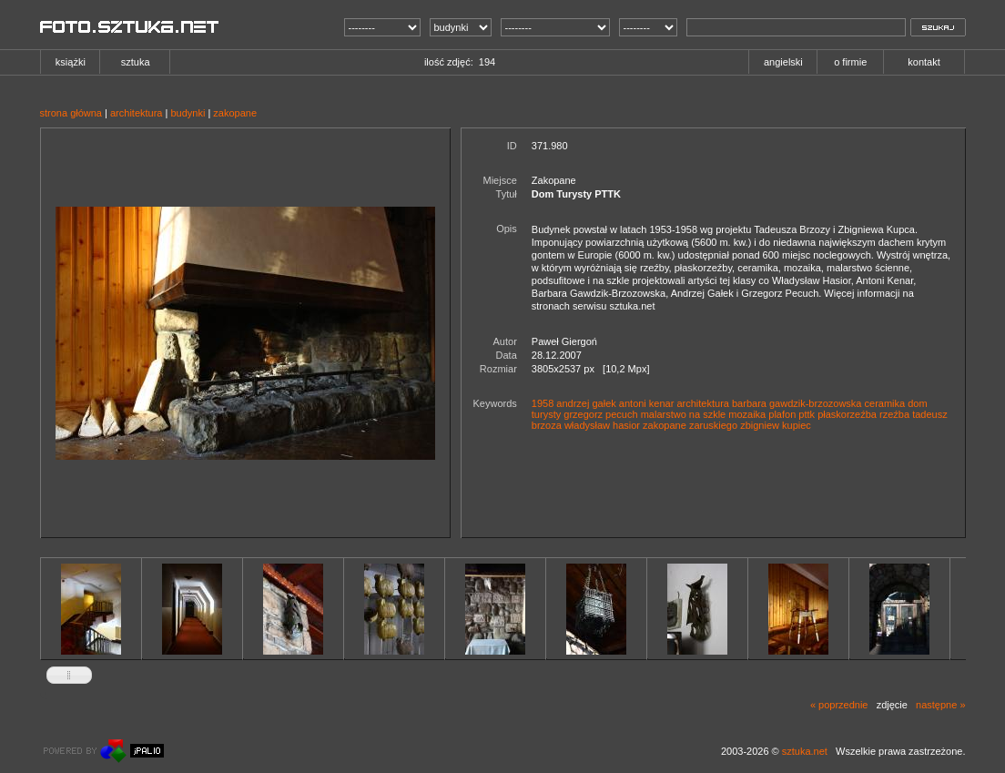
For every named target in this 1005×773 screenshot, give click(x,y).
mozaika (747, 414)
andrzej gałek (585, 403)
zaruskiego (713, 425)
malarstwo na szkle (683, 414)
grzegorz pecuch (600, 414)
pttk (806, 414)
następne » (940, 704)
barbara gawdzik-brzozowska (796, 403)
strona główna (71, 112)
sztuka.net (804, 751)
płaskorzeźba (847, 414)
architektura (136, 112)
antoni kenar (647, 403)
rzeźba (894, 414)
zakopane (235, 112)
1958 (542, 403)
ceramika (885, 403)
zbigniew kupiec (775, 425)
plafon (782, 414)
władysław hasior (602, 425)
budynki (187, 112)
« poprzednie (839, 704)
